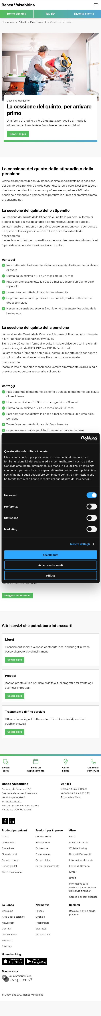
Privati (22, 22)
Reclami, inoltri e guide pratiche (82, 913)
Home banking (16, 13)
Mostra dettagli (80, 544)
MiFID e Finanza (78, 842)
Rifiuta (50, 575)
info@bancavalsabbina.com (23, 805)
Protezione (8, 848)
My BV (50, 13)
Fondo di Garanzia (79, 866)
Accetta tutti (50, 554)
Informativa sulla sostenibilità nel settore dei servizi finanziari (82, 887)
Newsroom (8, 922)
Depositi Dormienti (80, 854)
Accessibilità (42, 934)
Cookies (40, 916)
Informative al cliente (81, 860)
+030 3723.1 (13, 801)
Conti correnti (43, 836)
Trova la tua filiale (70, 797)
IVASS (72, 872)
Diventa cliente (84, 13)
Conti (5, 836)
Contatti (6, 928)
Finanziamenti (38, 22)
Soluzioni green (10, 860)
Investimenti (9, 842)
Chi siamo (7, 911)
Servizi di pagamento (47, 866)
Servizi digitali (9, 866)
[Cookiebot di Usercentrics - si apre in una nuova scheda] (81, 438)
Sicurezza (40, 928)
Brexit (72, 878)
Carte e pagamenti (12, 872)
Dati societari (9, 934)
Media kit (7, 940)
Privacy (39, 911)
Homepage (8, 22)
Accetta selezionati (50, 565)
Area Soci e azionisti (13, 916)
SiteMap (6, 946)
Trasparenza (42, 922)
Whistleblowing (78, 848)
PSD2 (72, 836)
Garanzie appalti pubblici (83, 897)
